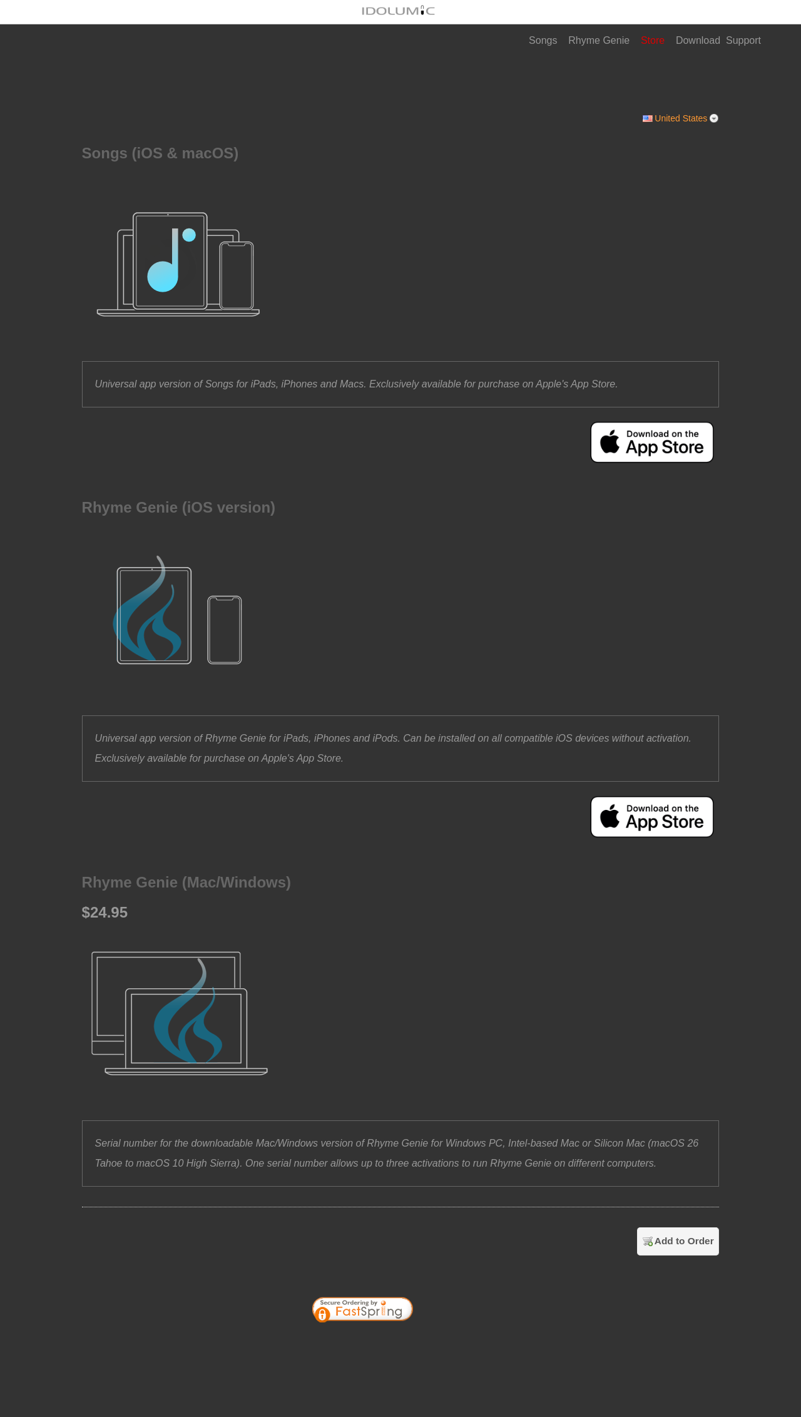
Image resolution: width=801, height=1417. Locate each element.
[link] (456, 1344)
